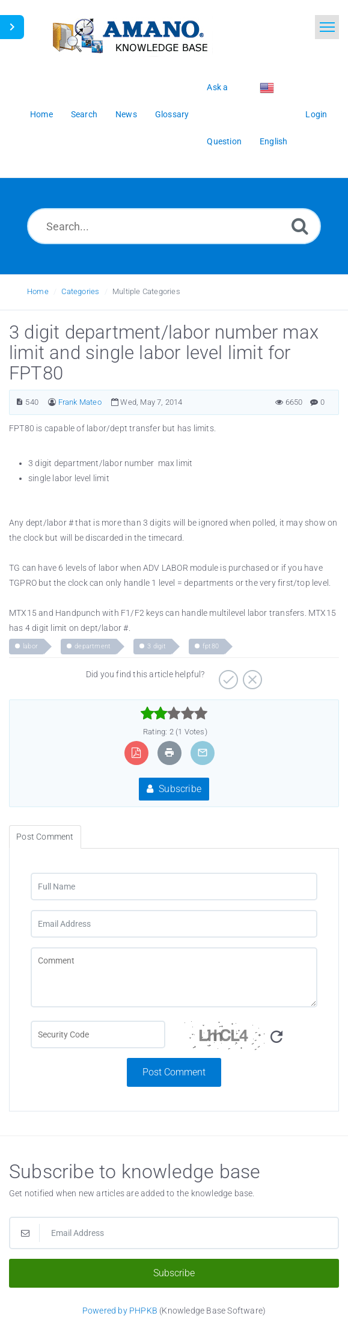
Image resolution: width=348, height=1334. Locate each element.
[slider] (174, 713)
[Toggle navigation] (327, 27)
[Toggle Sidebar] (12, 27)
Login (316, 114)
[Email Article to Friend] (202, 752)
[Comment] (174, 977)
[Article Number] (19, 402)
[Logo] (129, 34)
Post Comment (174, 1072)
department (93, 646)
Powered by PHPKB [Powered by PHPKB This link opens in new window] (119, 1310)
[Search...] (174, 226)
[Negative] (251, 675)
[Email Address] (174, 924)
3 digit (156, 646)
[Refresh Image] (276, 1037)
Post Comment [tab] (44, 836)
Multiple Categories (146, 291)
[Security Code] (250, 1039)
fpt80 (211, 646)
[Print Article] (169, 752)
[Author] (52, 402)
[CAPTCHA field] (98, 1034)
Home (38, 291)
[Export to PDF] (136, 752)
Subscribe (174, 789)
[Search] (300, 226)
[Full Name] (174, 886)
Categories (80, 291)
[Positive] (227, 675)
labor (30, 646)
